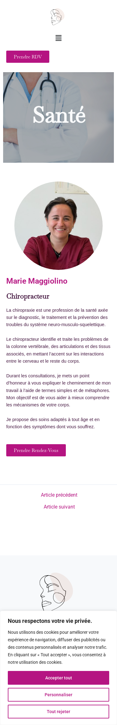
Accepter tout (58, 677)
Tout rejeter (58, 711)
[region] (58, 668)
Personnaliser (58, 694)
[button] (58, 38)
